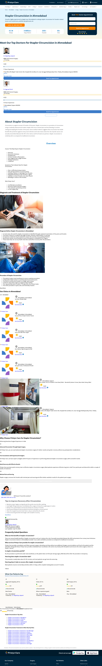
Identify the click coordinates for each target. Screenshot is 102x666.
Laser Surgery (33, 663)
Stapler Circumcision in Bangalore (17, 617)
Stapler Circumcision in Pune (15, 624)
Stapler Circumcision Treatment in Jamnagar (20, 643)
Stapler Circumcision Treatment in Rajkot (19, 638)
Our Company (60, 2)
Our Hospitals (93, 6)
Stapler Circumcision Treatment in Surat (19, 639)
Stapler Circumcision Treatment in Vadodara (20, 633)
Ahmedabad (5, 294)
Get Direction (19, 304)
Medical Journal (83, 663)
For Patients (51, 2)
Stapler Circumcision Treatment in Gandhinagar (21, 630)
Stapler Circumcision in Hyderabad (17, 621)
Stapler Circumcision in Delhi (16, 620)
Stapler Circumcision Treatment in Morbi (19, 636)
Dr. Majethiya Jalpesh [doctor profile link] (10, 524)
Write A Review (17, 607)
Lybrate (6, 663)
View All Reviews (9, 607)
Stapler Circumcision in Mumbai (16, 623)
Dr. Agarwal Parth (8, 89)
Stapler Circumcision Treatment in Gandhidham (21, 640)
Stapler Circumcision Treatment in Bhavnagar (20, 635)
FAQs (57, 663)
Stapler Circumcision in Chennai (16, 619)
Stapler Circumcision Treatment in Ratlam (19, 642)
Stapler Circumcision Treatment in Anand (19, 632)
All (0, 294)
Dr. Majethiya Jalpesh (9, 56)
